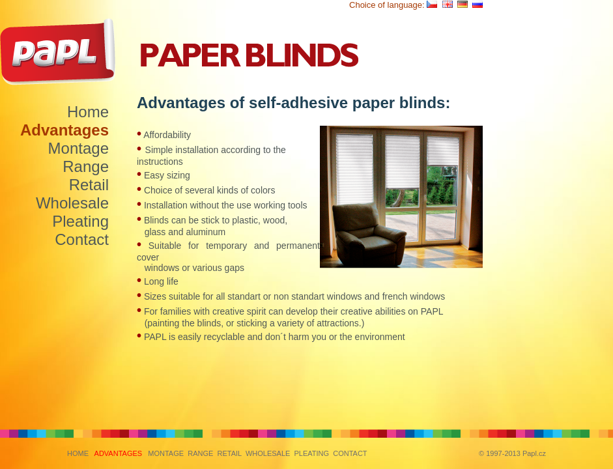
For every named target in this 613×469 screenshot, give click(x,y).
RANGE (200, 453)
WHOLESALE (268, 453)
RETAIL (229, 453)
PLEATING (311, 453)
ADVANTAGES (118, 453)
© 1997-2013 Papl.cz (512, 453)
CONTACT (350, 453)
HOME (78, 453)
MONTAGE (166, 453)
